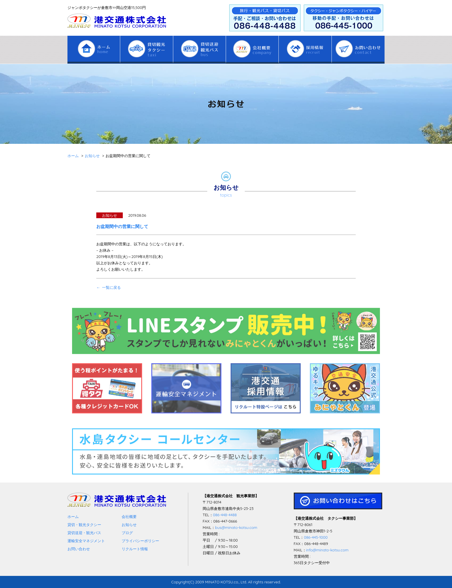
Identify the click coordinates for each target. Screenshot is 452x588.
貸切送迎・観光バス (84, 532)
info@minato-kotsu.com (327, 550)
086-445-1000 (315, 537)
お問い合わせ (78, 548)
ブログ (127, 532)
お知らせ (129, 524)
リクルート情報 (135, 548)
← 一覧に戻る (108, 287)
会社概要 (129, 516)
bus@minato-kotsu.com (236, 527)
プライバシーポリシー (140, 540)
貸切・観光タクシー (84, 524)
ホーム (73, 516)
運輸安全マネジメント (86, 540)
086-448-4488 (225, 514)
